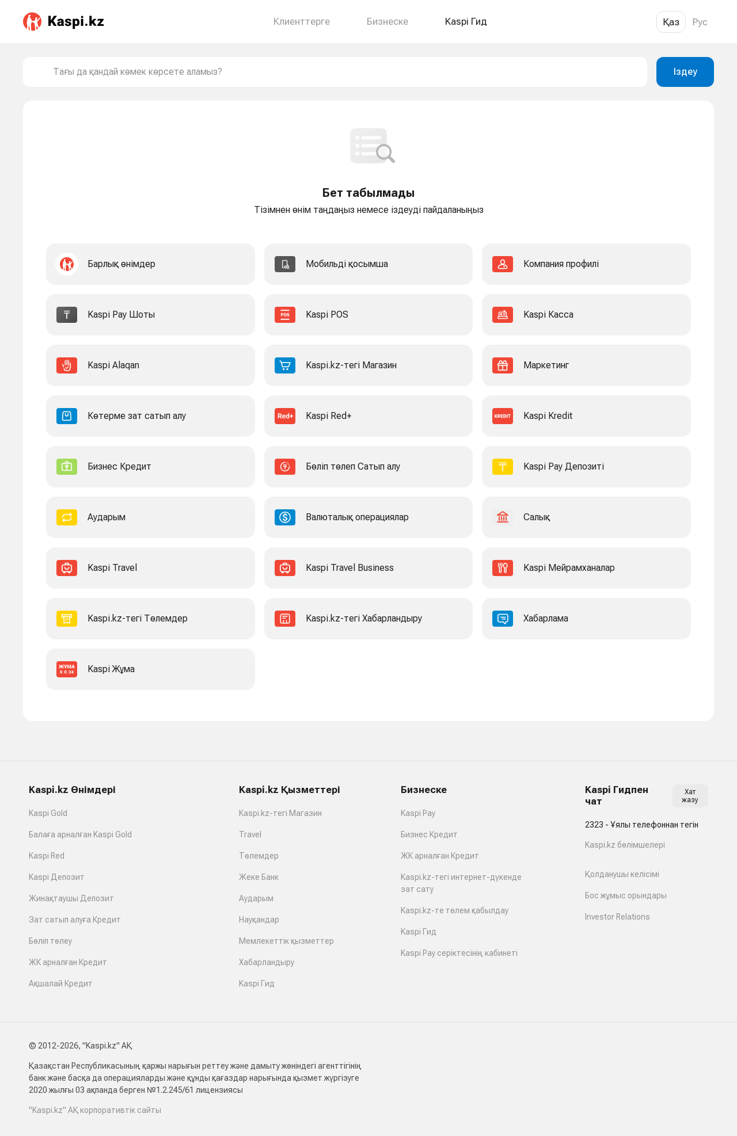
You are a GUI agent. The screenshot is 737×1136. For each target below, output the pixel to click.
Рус (700, 22)
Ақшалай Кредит (61, 983)
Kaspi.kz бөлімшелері (625, 844)
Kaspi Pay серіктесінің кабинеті (459, 953)
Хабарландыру (266, 962)
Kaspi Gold (48, 813)
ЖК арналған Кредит (68, 962)
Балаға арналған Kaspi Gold (80, 834)
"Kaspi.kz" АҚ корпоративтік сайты (95, 1110)
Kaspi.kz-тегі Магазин (280, 813)
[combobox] (345, 72)
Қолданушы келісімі (622, 874)
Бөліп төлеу (50, 941)
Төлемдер (259, 855)
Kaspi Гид (257, 983)
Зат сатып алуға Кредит (75, 919)
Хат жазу (690, 796)
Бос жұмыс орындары (626, 895)
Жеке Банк (259, 877)
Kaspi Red (46, 855)
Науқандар (259, 919)
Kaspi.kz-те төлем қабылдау (454, 910)
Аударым (256, 898)
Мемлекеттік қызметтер (286, 941)
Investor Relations (617, 916)
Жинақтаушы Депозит (71, 898)
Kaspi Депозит (57, 877)
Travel (250, 834)
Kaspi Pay (418, 813)
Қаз (671, 22)
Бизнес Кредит (429, 834)
